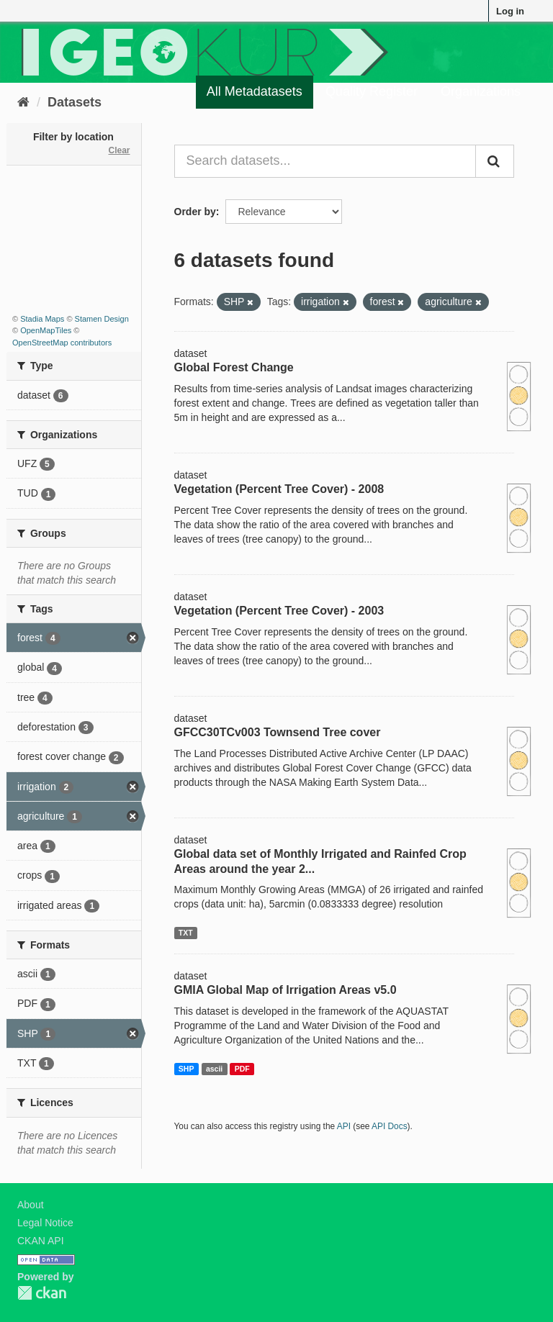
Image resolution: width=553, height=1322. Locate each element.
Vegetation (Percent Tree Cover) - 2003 (279, 611)
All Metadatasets (254, 91)
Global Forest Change (234, 367)
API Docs (390, 1126)
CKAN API (40, 1240)
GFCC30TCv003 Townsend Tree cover (277, 732)
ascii (214, 1068)
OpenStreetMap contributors (62, 342)
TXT (186, 932)
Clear (119, 150)
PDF (242, 1068)
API (344, 1126)
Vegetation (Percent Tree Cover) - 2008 (279, 489)
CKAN (41, 1292)
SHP (186, 1068)
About (30, 1204)
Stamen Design (102, 318)
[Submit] (494, 161)
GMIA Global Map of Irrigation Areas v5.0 (285, 990)
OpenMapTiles (45, 330)
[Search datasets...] (325, 161)
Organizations (481, 91)
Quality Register (371, 91)
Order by (195, 211)
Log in (510, 11)
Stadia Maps (42, 318)
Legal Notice (45, 1222)
